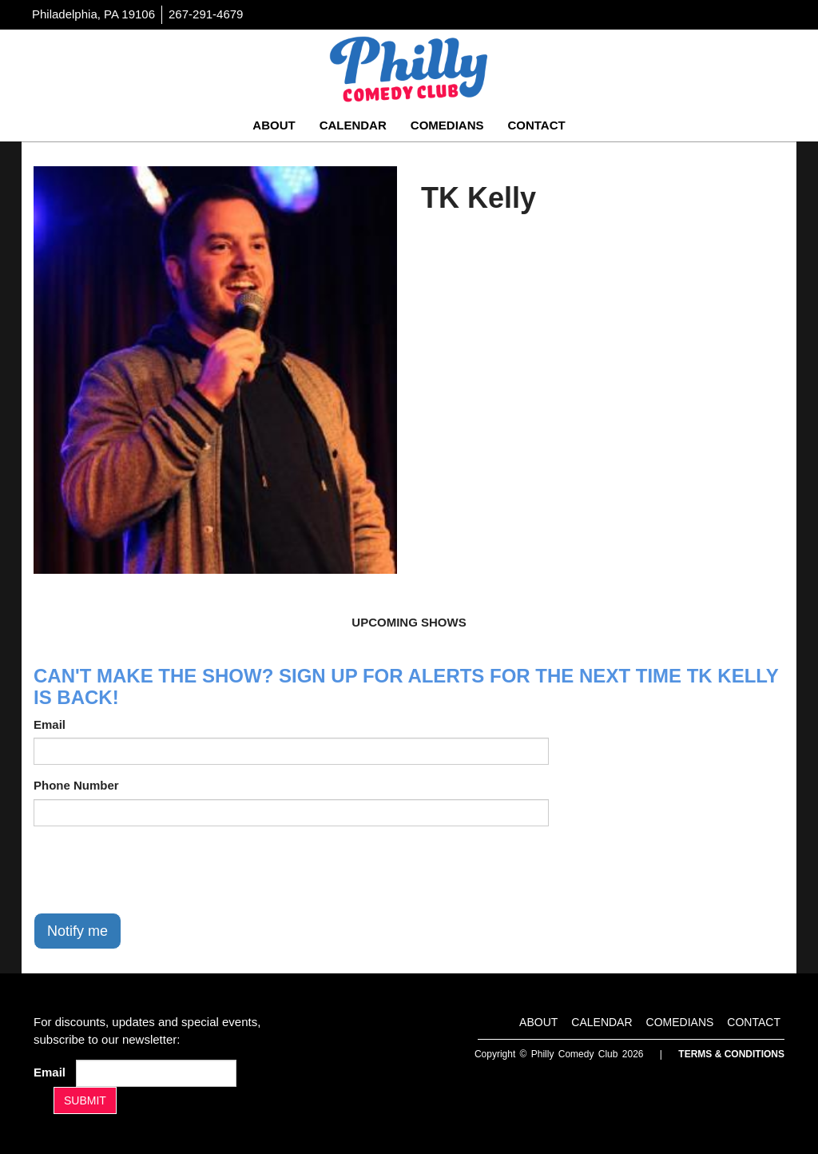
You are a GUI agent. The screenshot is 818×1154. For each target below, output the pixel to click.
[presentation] (155, 869)
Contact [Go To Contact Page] (536, 125)
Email (50, 724)
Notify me (77, 931)
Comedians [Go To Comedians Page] (447, 125)
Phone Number (76, 785)
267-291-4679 (206, 14)
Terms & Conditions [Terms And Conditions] (731, 1054)
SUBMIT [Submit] (85, 1100)
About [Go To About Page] (273, 125)
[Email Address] (156, 1073)
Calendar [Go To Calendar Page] (353, 125)
